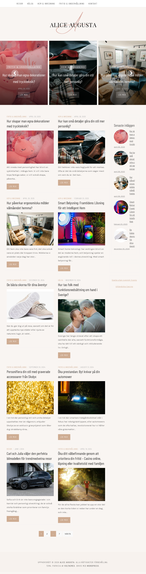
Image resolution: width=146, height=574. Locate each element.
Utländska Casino (124, 288)
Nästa (68, 536)
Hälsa (31, 3)
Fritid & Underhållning (72, 3)
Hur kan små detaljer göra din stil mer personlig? (134, 162)
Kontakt (93, 3)
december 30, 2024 (122, 251)
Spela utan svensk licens (124, 282)
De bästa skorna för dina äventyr (27, 287)
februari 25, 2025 (120, 226)
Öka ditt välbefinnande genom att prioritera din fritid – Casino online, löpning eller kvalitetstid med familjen (81, 460)
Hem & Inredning (46, 3)
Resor (20, 3)
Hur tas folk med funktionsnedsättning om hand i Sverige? (78, 292)
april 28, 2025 (119, 149)
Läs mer (24, 95)
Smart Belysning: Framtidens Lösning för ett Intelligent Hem (134, 214)
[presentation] (15, 73)
